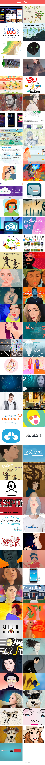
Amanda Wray (22, 2)
